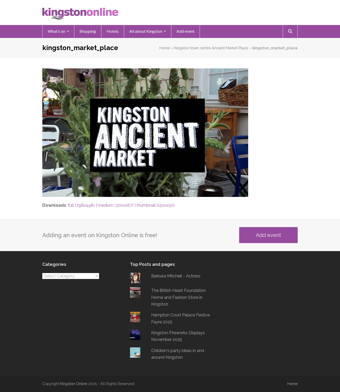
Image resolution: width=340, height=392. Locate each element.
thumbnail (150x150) (155, 205)
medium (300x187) (115, 205)
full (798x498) (81, 205)
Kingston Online (73, 383)
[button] (290, 31)
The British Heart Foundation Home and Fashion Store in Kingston (178, 297)
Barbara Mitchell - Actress (175, 276)
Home (164, 48)
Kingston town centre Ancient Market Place (211, 48)
